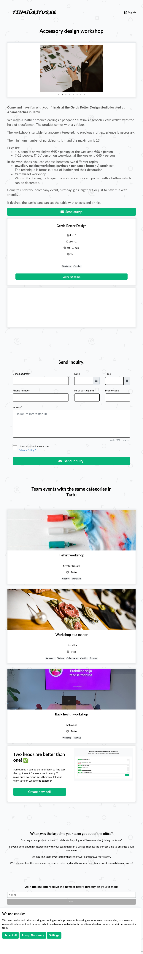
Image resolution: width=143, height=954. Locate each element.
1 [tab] (58, 94)
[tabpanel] (71, 68)
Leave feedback (71, 276)
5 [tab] (73, 94)
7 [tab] (81, 94)
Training (60, 658)
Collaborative (72, 658)
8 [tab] (84, 94)
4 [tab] (70, 94)
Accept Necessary (33, 935)
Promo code (112, 390)
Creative (77, 266)
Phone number (21, 390)
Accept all (10, 935)
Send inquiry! (71, 461)
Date (77, 373)
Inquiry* (17, 407)
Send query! (72, 212)
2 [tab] (62, 94)
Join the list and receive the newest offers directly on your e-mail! (71, 886)
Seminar (93, 658)
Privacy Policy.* (27, 450)
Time (108, 373)
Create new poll (39, 792)
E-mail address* (21, 373)
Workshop (66, 266)
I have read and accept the (75, 448)
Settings (54, 935)
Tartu (73, 254)
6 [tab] (77, 94)
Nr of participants (84, 390)
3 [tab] (66, 94)
